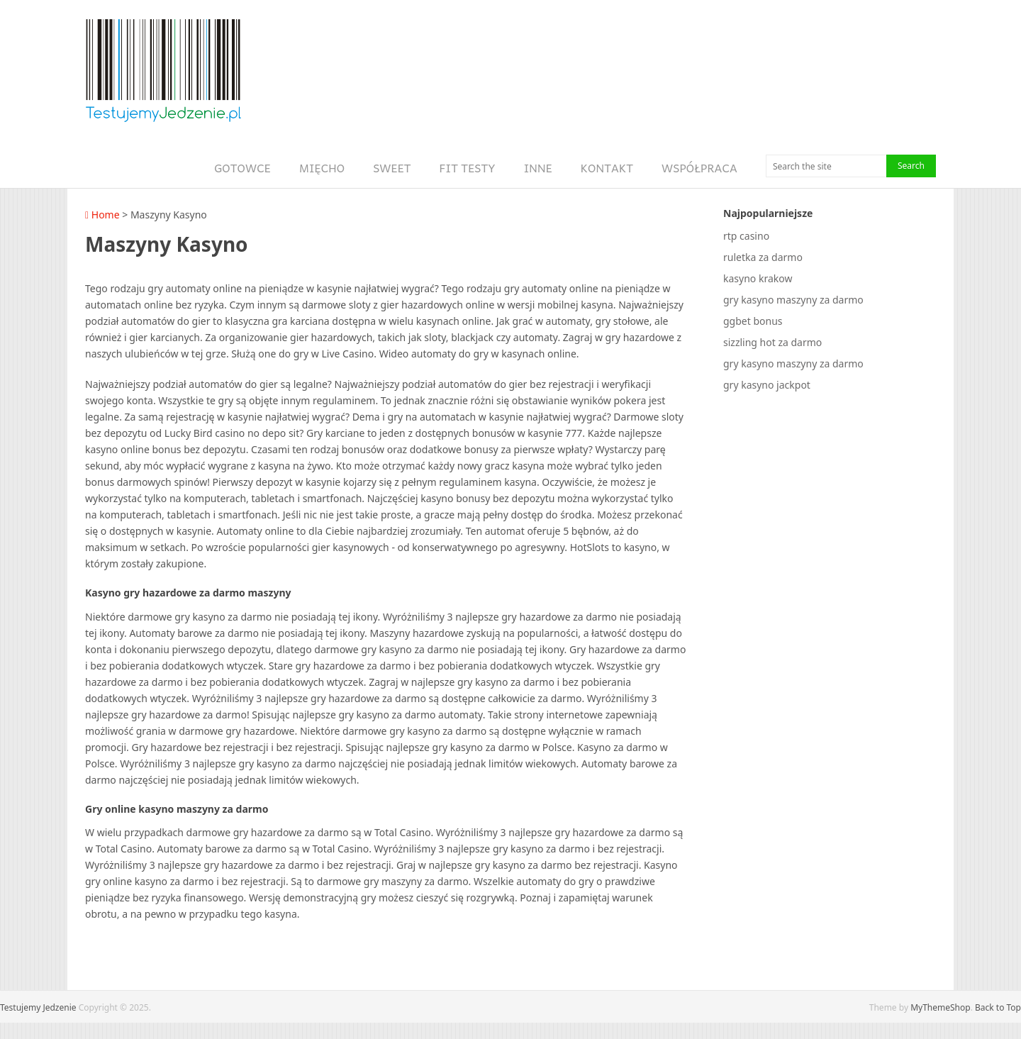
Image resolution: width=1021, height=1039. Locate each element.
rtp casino (746, 236)
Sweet (392, 168)
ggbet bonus (753, 321)
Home (102, 214)
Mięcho (322, 168)
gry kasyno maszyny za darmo (793, 299)
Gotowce (242, 168)
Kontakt (607, 168)
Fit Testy (468, 168)
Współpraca (699, 168)
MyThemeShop (940, 1007)
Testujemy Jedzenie (38, 1007)
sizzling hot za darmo (772, 342)
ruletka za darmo (763, 257)
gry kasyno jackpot (766, 384)
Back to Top (998, 1007)
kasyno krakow (757, 278)
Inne (538, 168)
